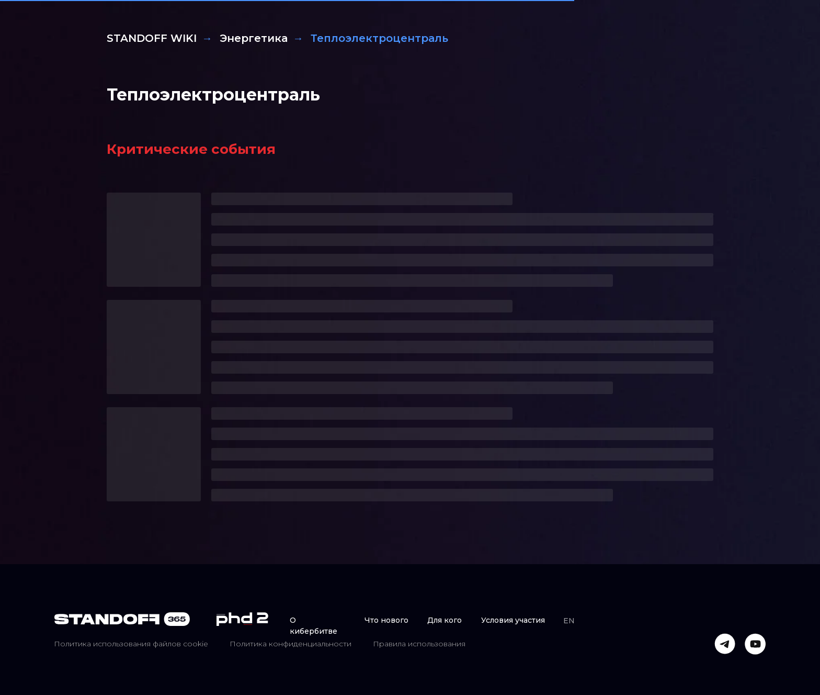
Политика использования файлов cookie (131, 643)
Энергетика (254, 38)
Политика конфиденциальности (290, 643)
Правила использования (419, 643)
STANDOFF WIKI (152, 38)
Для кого (444, 620)
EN (569, 620)
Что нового (386, 620)
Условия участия (513, 620)
